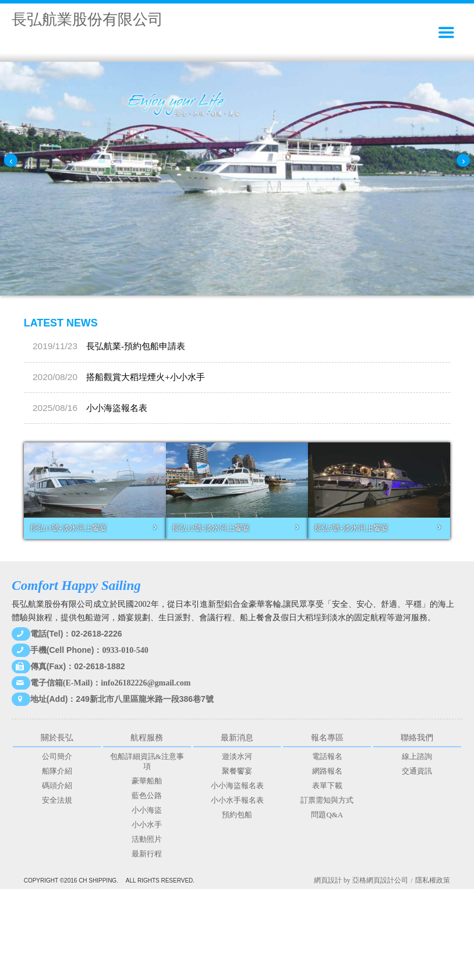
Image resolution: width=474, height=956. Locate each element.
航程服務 (146, 737)
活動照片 (147, 839)
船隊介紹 (57, 771)
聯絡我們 (417, 737)
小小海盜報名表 (90, 346)
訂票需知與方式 (326, 800)
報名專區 (327, 737)
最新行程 (147, 854)
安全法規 (57, 800)
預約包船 (237, 815)
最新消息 (237, 737)
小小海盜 (147, 810)
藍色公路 (147, 796)
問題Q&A (326, 815)
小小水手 (147, 825)
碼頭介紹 (57, 786)
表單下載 (327, 786)
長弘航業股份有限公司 (87, 19)
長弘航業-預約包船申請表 (109, 377)
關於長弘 (57, 737)
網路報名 (327, 771)
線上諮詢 (417, 757)
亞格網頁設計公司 (380, 880)
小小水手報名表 (237, 800)
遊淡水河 (237, 757)
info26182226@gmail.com (145, 683)
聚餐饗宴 (237, 771)
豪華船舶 (147, 781)
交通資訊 (417, 771)
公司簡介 (57, 757)
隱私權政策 (432, 880)
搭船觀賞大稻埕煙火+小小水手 (119, 408)
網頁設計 (328, 880)
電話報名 (327, 757)
